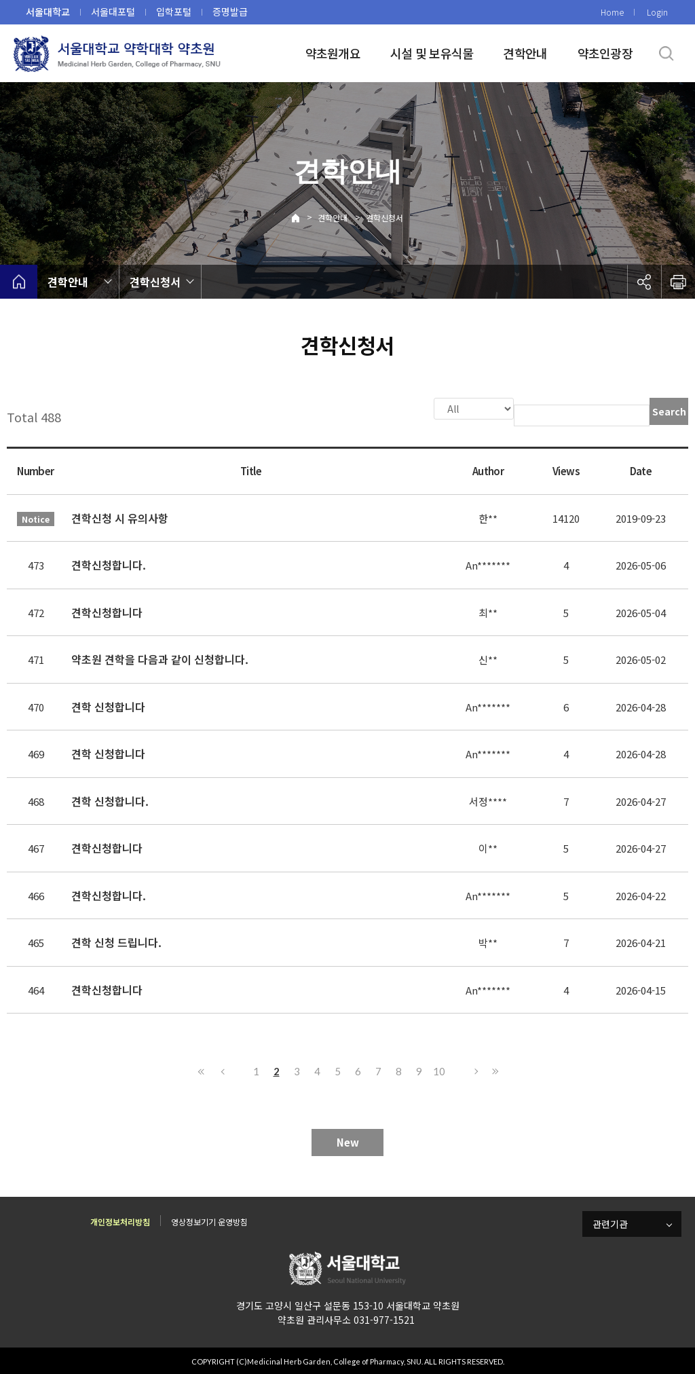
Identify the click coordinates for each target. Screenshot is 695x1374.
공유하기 (644, 282)
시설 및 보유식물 (432, 53)
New (348, 1141)
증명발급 (230, 11)
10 (439, 1070)
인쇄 (678, 282)
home (18, 282)
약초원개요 (332, 53)
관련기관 (610, 1222)
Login (657, 12)
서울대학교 (48, 11)
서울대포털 (113, 11)
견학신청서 (384, 217)
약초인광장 (605, 53)
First (201, 1070)
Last (493, 1070)
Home (612, 12)
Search (669, 411)
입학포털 (173, 11)
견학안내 (525, 53)
